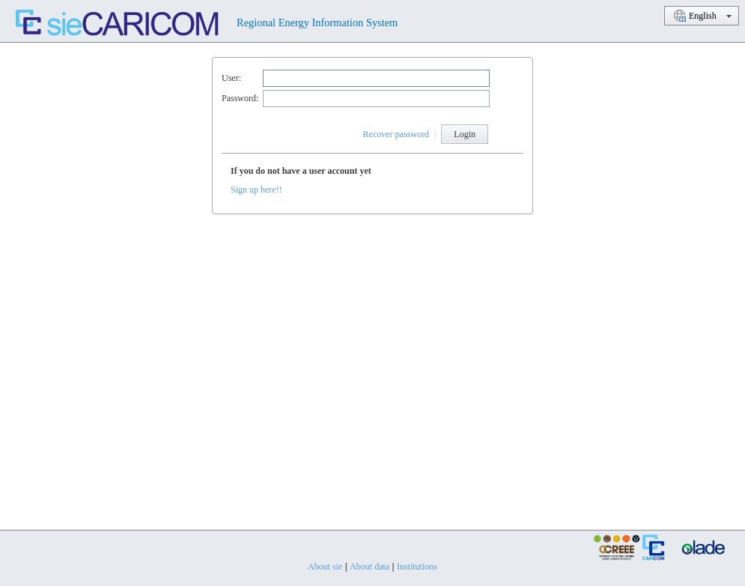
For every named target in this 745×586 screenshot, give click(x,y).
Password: (240, 98)
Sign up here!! (256, 189)
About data (369, 566)
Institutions (417, 566)
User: (231, 78)
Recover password (396, 134)
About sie (325, 566)
